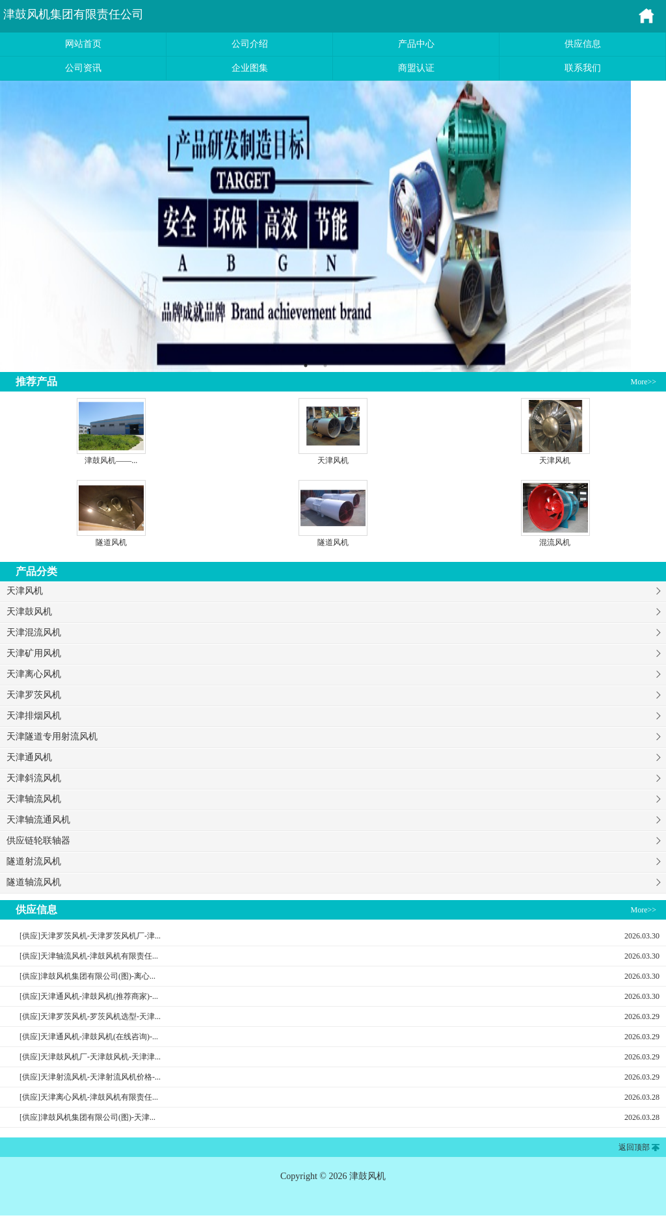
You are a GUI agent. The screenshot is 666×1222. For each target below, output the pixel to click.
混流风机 (554, 542)
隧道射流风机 (34, 861)
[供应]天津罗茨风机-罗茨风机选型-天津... (90, 1016)
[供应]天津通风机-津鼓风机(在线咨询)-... (89, 1036)
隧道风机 (111, 542)
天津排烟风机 (34, 716)
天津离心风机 (34, 674)
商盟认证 (416, 68)
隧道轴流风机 (34, 882)
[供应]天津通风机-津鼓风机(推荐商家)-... (89, 996)
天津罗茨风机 (34, 695)
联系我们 (583, 68)
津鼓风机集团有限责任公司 (73, 14)
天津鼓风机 (29, 612)
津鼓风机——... (111, 460)
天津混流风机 (34, 632)
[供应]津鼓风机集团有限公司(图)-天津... (87, 1117)
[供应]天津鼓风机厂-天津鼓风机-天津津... (90, 1056)
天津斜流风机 (34, 778)
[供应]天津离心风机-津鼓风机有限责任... (89, 1097)
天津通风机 (29, 757)
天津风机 (333, 460)
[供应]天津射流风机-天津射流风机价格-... (90, 1077)
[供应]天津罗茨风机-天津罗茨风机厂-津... (90, 935)
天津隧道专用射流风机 (52, 736)
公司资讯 (83, 68)
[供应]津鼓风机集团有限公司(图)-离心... (87, 976)
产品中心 (416, 44)
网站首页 (83, 44)
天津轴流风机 (34, 799)
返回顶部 (634, 1147)
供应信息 (583, 44)
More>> (643, 381)
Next (640, 226)
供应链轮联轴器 (38, 840)
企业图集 (250, 68)
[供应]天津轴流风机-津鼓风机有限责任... (89, 956)
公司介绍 (250, 44)
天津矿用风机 (34, 653)
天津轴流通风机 (38, 820)
